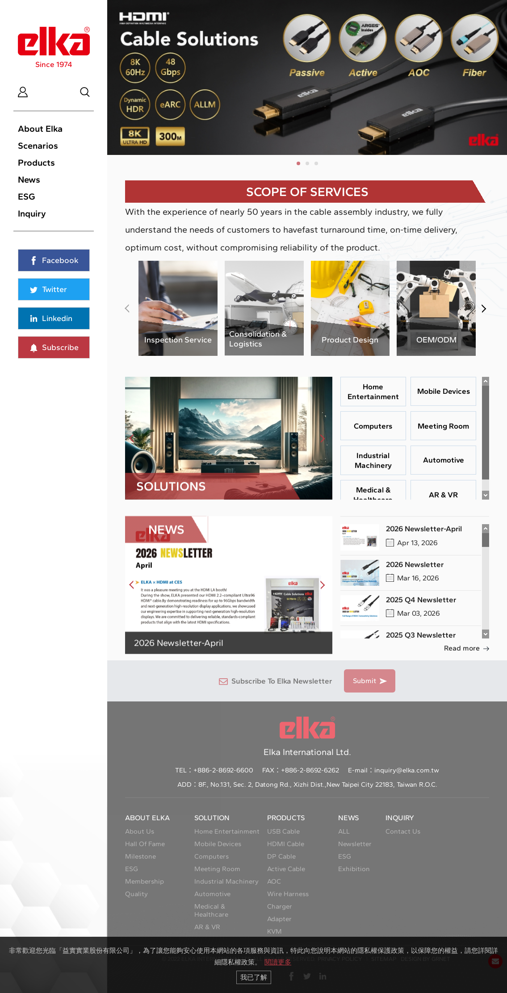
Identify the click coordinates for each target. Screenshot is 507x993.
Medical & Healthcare (211, 910)
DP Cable (281, 856)
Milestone (140, 856)
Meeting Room (217, 869)
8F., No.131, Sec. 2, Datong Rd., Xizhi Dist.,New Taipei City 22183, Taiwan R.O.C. (317, 784)
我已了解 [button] (253, 977)
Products (36, 162)
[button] (298, 163)
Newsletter (355, 844)
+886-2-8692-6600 (223, 770)
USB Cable (283, 831)
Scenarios (38, 145)
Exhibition (354, 869)
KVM (274, 931)
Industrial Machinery (226, 881)
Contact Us (402, 831)
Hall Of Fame (145, 844)
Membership (144, 881)
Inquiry (32, 213)
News (29, 179)
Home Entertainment (227, 831)
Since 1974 (54, 48)
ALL (344, 831)
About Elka (40, 128)
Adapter (279, 919)
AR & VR (207, 927)
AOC (274, 881)
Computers (211, 856)
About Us (139, 831)
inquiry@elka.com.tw (406, 770)
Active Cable (286, 869)
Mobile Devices (217, 844)
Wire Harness (288, 894)
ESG (26, 196)
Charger (279, 906)
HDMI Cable (285, 844)
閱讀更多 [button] (277, 962)
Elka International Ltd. (307, 737)
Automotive (212, 894)
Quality (136, 894)
